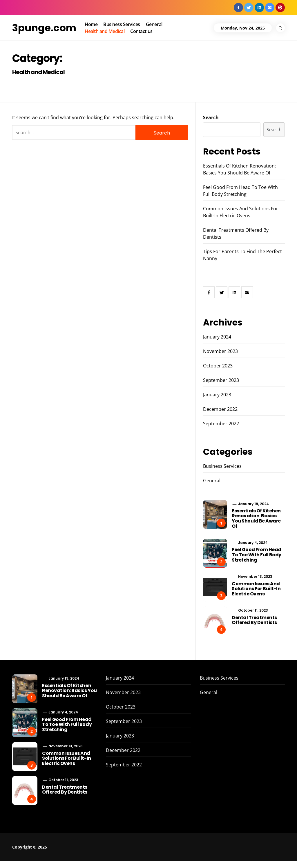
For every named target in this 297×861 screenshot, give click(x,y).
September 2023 (221, 380)
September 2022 (221, 423)
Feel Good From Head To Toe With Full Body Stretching (256, 554)
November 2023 (220, 351)
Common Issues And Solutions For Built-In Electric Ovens (256, 588)
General (154, 24)
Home (91, 24)
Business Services (121, 24)
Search (211, 117)
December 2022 (220, 409)
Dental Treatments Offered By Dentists (254, 620)
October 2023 (218, 366)
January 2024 (217, 337)
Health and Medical (104, 31)
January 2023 (217, 394)
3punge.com (44, 28)
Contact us (141, 31)
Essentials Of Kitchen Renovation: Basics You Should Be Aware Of (256, 518)
